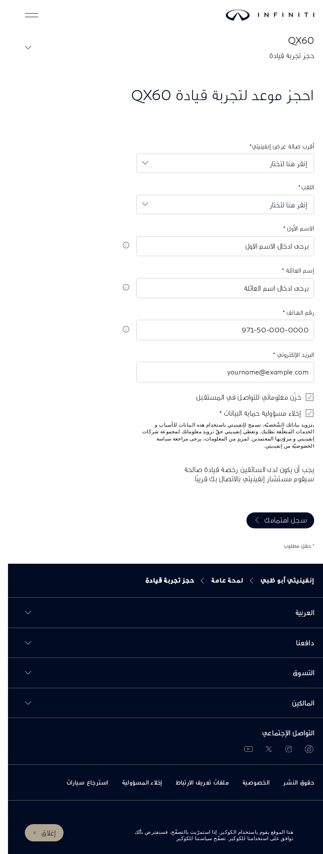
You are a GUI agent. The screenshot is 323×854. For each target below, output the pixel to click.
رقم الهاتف (291, 312)
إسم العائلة (291, 270)
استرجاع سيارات (79, 782)
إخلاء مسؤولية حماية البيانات (253, 413)
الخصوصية (248, 782)
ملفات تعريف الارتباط (194, 782)
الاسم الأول (292, 228)
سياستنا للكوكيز (186, 838)
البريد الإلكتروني (286, 354)
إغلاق (40, 833)
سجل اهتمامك (277, 520)
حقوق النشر (290, 782)
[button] (23, 15)
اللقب (299, 187)
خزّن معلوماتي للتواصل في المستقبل (240, 397)
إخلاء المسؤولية (134, 782)
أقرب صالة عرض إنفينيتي (275, 146)
